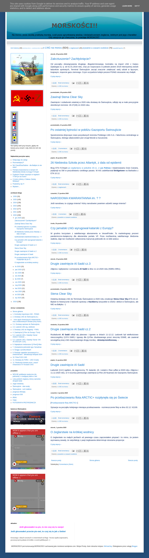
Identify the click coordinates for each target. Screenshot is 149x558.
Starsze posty (133, 460)
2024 (15, 203)
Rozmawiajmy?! (18, 162)
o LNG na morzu (52, 47)
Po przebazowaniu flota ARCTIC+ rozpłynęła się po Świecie (89, 397)
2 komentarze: (63, 148)
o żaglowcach (74, 48)
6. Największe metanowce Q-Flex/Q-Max (27, 344)
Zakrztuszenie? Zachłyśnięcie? (71, 58)
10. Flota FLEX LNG (20, 357)
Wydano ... (16, 187)
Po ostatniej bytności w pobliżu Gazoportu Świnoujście (86, 129)
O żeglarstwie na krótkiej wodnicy (72, 432)
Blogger (134, 546)
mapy (14, 400)
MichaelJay (108, 546)
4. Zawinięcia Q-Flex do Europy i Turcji (26, 332)
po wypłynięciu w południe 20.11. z (89, 168)
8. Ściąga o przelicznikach (22, 350)
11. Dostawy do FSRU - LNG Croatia (26, 360)
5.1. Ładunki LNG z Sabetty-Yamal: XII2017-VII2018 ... (25, 336)
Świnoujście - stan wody (21, 386)
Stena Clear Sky (61, 293)
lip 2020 (18, 279)
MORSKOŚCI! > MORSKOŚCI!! (32, 48)
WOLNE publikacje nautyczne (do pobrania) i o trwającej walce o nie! (25, 375)
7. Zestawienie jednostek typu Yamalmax (27, 347)
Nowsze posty (56, 460)
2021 (15, 212)
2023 (15, 206)
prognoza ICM (18, 394)
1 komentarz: (62, 214)
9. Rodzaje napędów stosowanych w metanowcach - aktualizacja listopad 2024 (27, 353)
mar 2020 (18, 291)
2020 (15, 215)
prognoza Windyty (19, 392)
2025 (15, 199)
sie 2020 (18, 276)
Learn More (127, 6)
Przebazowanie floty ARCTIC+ (64, 403)
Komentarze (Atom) (66, 464)
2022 (15, 209)
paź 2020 (18, 270)
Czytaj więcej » (56, 76)
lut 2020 (18, 294)
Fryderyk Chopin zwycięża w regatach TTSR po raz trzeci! (26, 175)
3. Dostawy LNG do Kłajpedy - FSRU (26, 330)
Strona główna (95, 460)
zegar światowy (18, 384)
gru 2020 (18, 218)
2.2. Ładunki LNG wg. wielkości (24, 327)
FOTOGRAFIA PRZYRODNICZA (24, 403)
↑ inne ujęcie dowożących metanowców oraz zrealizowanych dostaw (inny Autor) (27, 320)
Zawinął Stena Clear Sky (67, 97)
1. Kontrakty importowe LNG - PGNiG (26, 314)
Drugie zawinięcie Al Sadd (67, 364)
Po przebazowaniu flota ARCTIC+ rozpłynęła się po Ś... (26, 258)
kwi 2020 (18, 288)
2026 (15, 196)
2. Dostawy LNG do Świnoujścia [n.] (25, 317)
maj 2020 (18, 285)
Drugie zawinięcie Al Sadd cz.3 (71, 263)
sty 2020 (18, 298)
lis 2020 (18, 266)
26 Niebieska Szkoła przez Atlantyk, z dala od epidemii (86, 162)
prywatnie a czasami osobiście (95, 48)
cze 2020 (18, 282)
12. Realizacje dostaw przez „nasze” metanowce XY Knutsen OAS (25, 363)
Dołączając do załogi (20, 160)
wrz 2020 (18, 273)
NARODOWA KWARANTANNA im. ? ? (76, 198)
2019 (15, 302)
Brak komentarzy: (64, 83)
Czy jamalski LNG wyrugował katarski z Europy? (82, 228)
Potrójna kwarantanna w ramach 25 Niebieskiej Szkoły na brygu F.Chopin (26, 171)
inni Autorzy (15, 48)
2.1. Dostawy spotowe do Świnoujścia (26, 324)
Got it (137, 6)
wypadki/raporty (118, 48)
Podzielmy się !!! (18, 184)
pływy (15, 397)
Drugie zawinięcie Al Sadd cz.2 (71, 329)
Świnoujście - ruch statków (22, 389)
